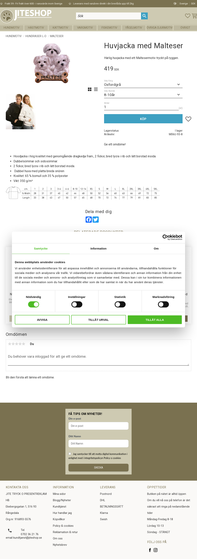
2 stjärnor (13, 344)
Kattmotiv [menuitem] (60, 27)
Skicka (98, 467)
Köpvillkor (59, 519)
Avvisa (42, 319)
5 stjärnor (23, 344)
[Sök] (144, 15)
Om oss (58, 538)
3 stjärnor (16, 344)
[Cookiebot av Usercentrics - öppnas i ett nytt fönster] (165, 237)
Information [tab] (98, 248)
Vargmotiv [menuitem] (85, 27)
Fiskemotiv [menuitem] (109, 27)
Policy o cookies (112, 457)
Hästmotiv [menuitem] (36, 27)
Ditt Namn (74, 436)
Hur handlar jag (62, 513)
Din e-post (74, 418)
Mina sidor (59, 494)
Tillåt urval (98, 319)
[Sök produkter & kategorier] (108, 16)
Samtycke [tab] (41, 248)
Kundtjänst (59, 506)
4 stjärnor (20, 344)
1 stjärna (9, 344)
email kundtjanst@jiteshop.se (24, 537)
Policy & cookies (63, 525)
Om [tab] (156, 248)
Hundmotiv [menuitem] (11, 27)
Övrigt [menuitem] (185, 27)
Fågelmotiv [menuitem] (134, 27)
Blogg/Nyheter (62, 500)
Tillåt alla (155, 319)
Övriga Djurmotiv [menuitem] (160, 27)
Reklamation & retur (65, 532)
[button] (187, 15)
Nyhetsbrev (60, 545)
